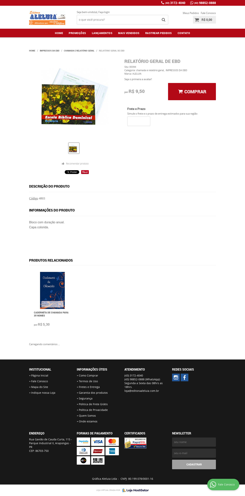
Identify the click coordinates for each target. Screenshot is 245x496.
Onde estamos (88, 421)
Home (59, 33)
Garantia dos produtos (93, 392)
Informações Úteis (92, 369)
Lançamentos (102, 33)
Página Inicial (39, 375)
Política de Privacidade (93, 410)
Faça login (104, 12)
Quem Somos (87, 415)
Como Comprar (88, 375)
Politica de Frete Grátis (93, 404)
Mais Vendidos (129, 33)
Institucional (40, 369)
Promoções (77, 33)
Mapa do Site (39, 387)
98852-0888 (205, 3)
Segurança (85, 398)
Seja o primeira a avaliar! (138, 79)
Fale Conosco (208, 13)
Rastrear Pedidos (158, 33)
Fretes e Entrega (89, 387)
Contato (184, 33)
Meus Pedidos (191, 13)
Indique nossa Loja (43, 392)
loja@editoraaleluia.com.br (141, 391)
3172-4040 (175, 3)
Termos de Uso (88, 381)
